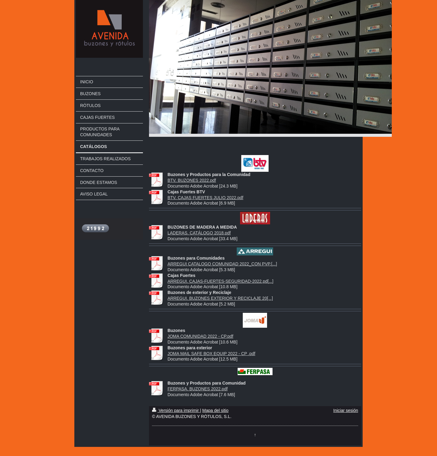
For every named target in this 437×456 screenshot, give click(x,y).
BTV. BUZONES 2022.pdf (192, 180)
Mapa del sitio (215, 410)
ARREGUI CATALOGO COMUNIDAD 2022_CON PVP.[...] (222, 263)
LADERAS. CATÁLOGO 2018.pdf (199, 232)
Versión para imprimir (176, 410)
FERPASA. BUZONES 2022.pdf (198, 388)
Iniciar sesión (345, 410)
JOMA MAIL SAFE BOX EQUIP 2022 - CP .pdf (211, 353)
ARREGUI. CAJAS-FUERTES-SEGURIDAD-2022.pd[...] (220, 281)
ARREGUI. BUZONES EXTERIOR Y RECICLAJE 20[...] (220, 298)
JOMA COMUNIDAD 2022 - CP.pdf (200, 336)
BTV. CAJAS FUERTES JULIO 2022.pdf (205, 197)
